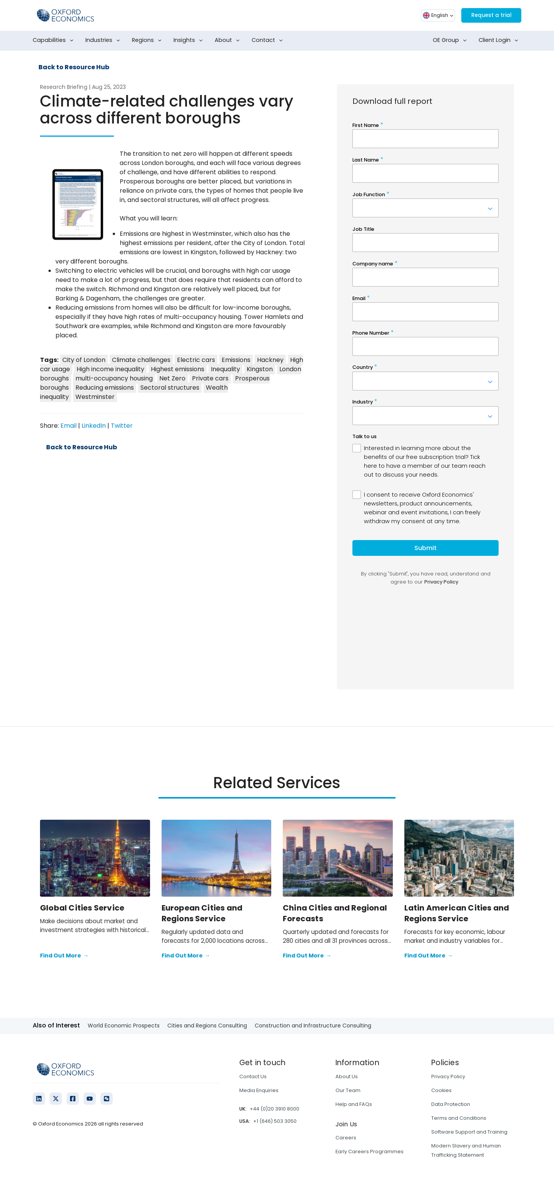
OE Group (451, 40)
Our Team (347, 1090)
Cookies (441, 1090)
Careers (345, 1137)
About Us (346, 1076)
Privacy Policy (448, 1076)
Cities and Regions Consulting (207, 1025)
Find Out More (64, 956)
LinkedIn (94, 425)
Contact (269, 40)
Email (68, 425)
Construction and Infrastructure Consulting (313, 1025)
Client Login (500, 40)
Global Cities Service (82, 907)
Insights (190, 40)
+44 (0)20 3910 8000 (274, 1109)
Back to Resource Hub (73, 67)
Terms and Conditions (458, 1118)
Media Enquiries (259, 1090)
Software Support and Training (469, 1132)
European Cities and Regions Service (202, 913)
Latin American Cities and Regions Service (456, 913)
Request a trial (487, 15)
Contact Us (253, 1076)
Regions (148, 40)
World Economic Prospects (124, 1025)
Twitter (122, 425)
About (229, 40)
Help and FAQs (353, 1104)
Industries (104, 40)
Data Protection (450, 1104)
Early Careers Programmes (369, 1151)
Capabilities (55, 40)
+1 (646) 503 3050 (275, 1121)
